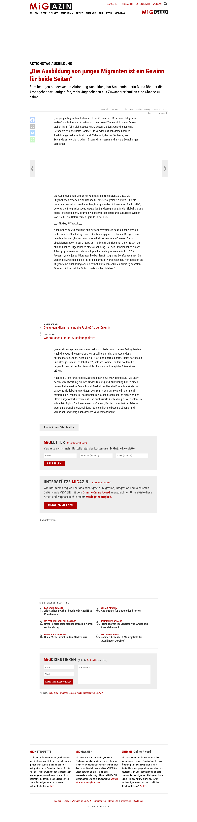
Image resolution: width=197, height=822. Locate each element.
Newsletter (112, 4)
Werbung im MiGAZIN (81, 801)
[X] (32, 126)
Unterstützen (143, 4)
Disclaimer (138, 801)
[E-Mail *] (60, 455)
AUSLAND (91, 13)
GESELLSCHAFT (49, 13)
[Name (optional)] (132, 455)
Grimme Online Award (96, 492)
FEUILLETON (105, 13)
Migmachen (127, 4)
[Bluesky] (32, 133)
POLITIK (34, 13)
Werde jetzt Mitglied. (98, 497)
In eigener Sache (61, 801)
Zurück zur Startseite (59, 427)
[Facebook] (32, 120)
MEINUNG (120, 13)
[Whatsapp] (32, 139)
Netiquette (92, 660)
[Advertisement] (99, 38)
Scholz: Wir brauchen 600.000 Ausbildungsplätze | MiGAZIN (76, 693)
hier (51, 786)
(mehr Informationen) (77, 443)
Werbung (157, 4)
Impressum (126, 801)
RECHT (79, 13)
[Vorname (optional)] (96, 455)
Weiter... (143, 786)
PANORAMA (67, 13)
